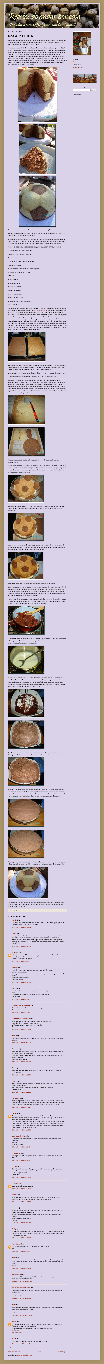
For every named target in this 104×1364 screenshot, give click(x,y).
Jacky (14, 1229)
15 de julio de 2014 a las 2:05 (21, 1147)
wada (14, 1257)
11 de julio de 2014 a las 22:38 (21, 946)
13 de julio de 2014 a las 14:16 (21, 1029)
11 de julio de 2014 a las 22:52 (21, 961)
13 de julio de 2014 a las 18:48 (21, 1062)
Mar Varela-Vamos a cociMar (21, 1287)
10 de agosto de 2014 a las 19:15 (22, 1332)
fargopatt (15, 967)
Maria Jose (15, 1098)
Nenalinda (15, 1049)
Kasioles (15, 1208)
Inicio (39, 1352)
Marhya (14, 988)
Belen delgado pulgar (19, 1136)
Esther (14, 933)
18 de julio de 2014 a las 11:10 (21, 1177)
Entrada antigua (62, 1352)
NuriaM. (14, 1166)
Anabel (14, 1035)
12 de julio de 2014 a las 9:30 (21, 999)
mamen (14, 1113)
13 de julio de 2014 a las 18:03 (21, 1043)
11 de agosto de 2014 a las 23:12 (22, 1344)
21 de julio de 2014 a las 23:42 (21, 1222)
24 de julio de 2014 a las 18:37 (21, 1251)
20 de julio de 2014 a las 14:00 (21, 1202)
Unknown (15, 952)
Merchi (14, 920)
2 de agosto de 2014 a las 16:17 (22, 1298)
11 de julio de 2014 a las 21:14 (21, 927)
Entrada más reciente (14, 1352)
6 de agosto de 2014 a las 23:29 (22, 1315)
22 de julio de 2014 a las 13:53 (21, 1238)
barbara (14, 1195)
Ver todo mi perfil (78, 67)
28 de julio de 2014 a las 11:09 (21, 1268)
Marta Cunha (16, 1244)
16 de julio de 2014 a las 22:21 (21, 1160)
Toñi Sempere (16, 1274)
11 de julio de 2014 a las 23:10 (21, 982)
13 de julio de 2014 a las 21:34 (21, 1092)
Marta (14, 1068)
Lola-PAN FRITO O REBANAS (21, 1005)
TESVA (14, 1338)
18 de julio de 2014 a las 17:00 (21, 1188)
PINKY (14, 1081)
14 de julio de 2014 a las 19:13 (21, 1130)
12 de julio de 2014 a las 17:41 (21, 1012)
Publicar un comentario (17, 1348)
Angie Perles (16, 1153)
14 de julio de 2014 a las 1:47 (21, 1107)
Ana (13, 1304)
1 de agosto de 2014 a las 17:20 (22, 1281)
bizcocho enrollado (40, 310)
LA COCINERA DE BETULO (21, 1018)
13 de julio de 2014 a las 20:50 (21, 1075)
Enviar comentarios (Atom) (24, 1355)
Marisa (14, 1321)
